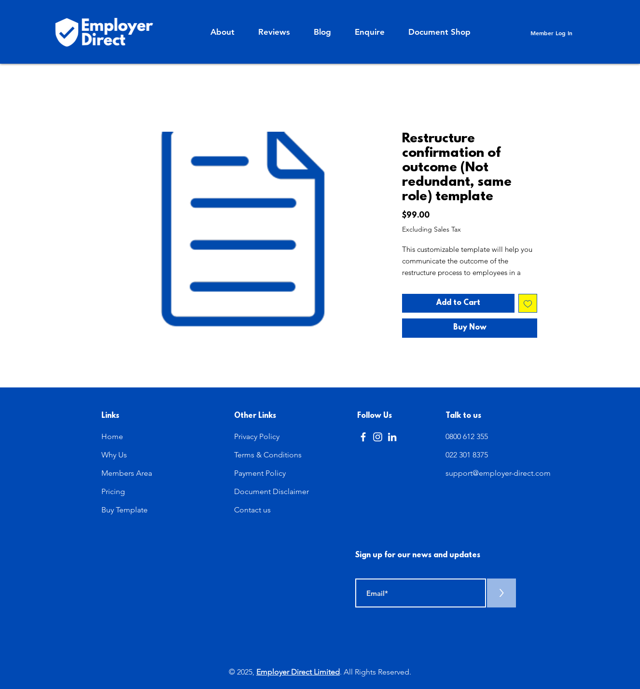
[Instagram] (378, 437)
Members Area (126, 473)
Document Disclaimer (271, 491)
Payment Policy (260, 473)
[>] (501, 593)
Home (112, 436)
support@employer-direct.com (498, 473)
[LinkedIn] (392, 437)
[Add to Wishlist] (527, 303)
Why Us (114, 454)
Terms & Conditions (268, 454)
